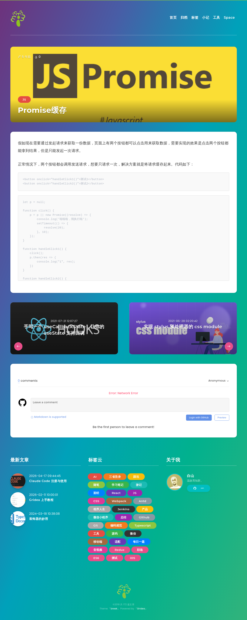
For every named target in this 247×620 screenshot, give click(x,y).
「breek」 (114, 608)
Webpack (119, 501)
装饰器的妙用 (38, 519)
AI (95, 476)
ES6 (96, 558)
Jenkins (123, 509)
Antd (142, 501)
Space (229, 17)
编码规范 (116, 525)
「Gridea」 (141, 608)
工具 (216, 17)
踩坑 (136, 476)
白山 (190, 476)
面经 (96, 493)
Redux (120, 550)
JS (24, 99)
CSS (96, 501)
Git (95, 525)
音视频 (97, 550)
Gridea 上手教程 (41, 500)
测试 (115, 558)
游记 (139, 485)
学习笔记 (117, 485)
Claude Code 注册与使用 (48, 481)
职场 (140, 550)
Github (144, 517)
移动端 (97, 541)
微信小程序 (100, 517)
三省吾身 (115, 476)
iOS (132, 558)
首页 (173, 17)
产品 (145, 509)
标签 (194, 17)
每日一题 (139, 541)
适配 (118, 541)
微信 (133, 533)
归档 (184, 17)
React (116, 493)
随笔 (96, 485)
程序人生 (99, 509)
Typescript (143, 525)
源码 (115, 533)
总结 (123, 517)
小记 (205, 17)
